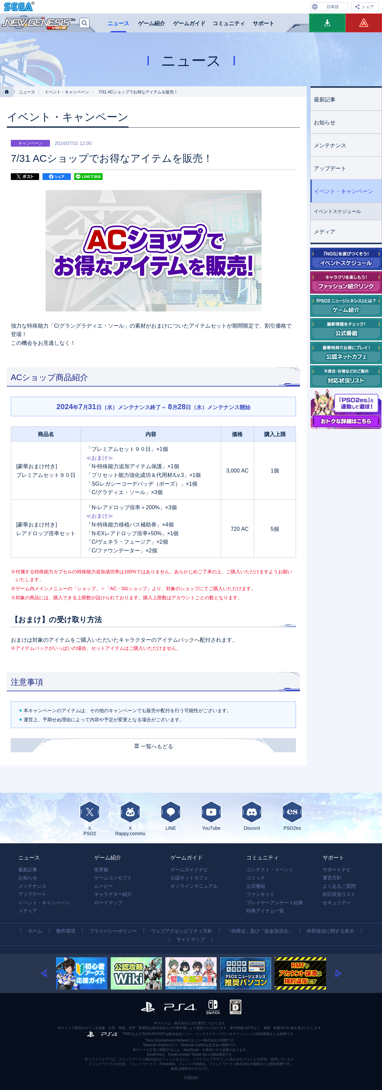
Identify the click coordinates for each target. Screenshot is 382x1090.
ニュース (118, 23)
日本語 (333, 6)
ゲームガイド (189, 23)
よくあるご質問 (339, 886)
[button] (48, 973)
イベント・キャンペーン (67, 92)
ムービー (103, 886)
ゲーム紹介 (151, 23)
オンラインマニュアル (194, 886)
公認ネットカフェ (189, 877)
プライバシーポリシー (113, 931)
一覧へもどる (157, 746)
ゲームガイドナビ (189, 869)
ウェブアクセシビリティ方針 (181, 931)
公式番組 (255, 886)
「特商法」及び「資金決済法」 (259, 931)
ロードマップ (108, 902)
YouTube (211, 815)
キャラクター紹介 (113, 894)
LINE (171, 815)
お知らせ (324, 122)
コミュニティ (229, 23)
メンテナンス (330, 145)
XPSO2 (90, 818)
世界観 (101, 869)
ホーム (35, 931)
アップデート (330, 168)
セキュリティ (337, 902)
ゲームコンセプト (113, 877)
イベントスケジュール (337, 211)
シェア (368, 6)
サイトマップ (190, 939)
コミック (255, 877)
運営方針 (332, 877)
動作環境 (65, 931)
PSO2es (292, 815)
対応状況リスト (339, 894)
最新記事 (324, 99)
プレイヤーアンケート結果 (274, 902)
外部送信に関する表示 (330, 931)
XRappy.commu (130, 818)
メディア (324, 232)
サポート (263, 23)
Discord (252, 815)
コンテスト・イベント (270, 869)
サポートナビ (337, 869)
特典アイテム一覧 (265, 910)
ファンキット (260, 894)
